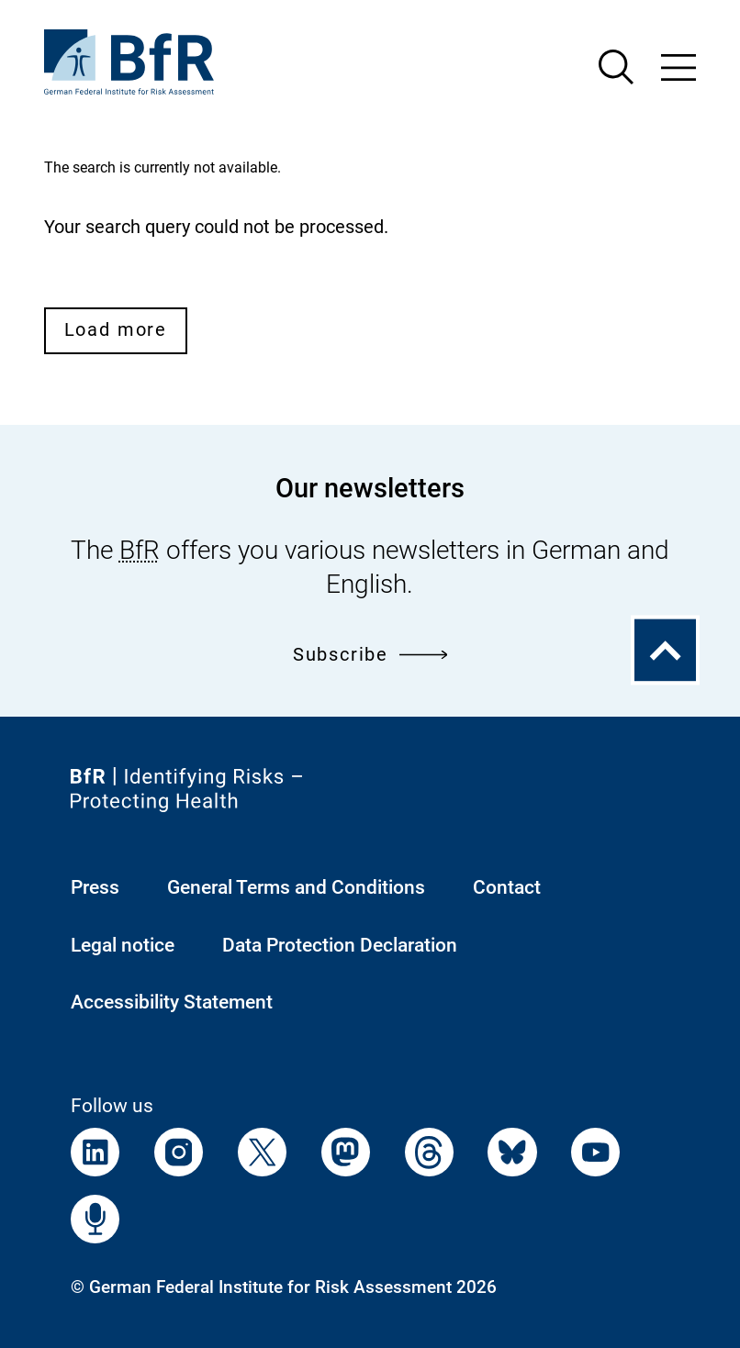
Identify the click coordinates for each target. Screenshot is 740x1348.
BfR (139, 550)
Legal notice (122, 944)
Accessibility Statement (172, 1001)
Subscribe (370, 654)
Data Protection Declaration (339, 944)
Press (95, 886)
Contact (507, 886)
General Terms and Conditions (296, 886)
